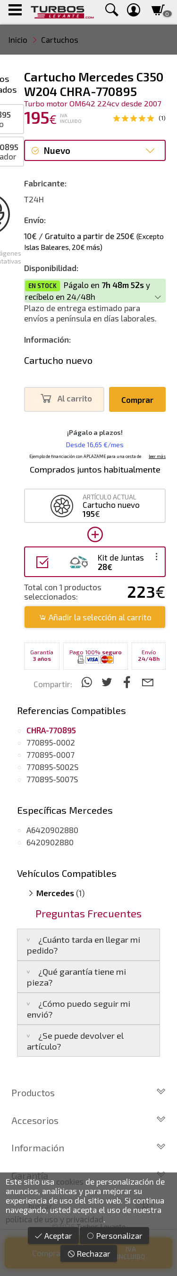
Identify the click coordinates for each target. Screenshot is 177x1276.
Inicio (17, 39)
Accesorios (88, 1120)
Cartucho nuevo (58, 360)
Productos (88, 1092)
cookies (70, 1181)
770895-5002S (52, 766)
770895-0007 (50, 754)
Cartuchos (59, 39)
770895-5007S (52, 779)
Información (88, 1147)
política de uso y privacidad (54, 1219)
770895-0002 (50, 742)
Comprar (137, 399)
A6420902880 (52, 830)
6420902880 (50, 842)
